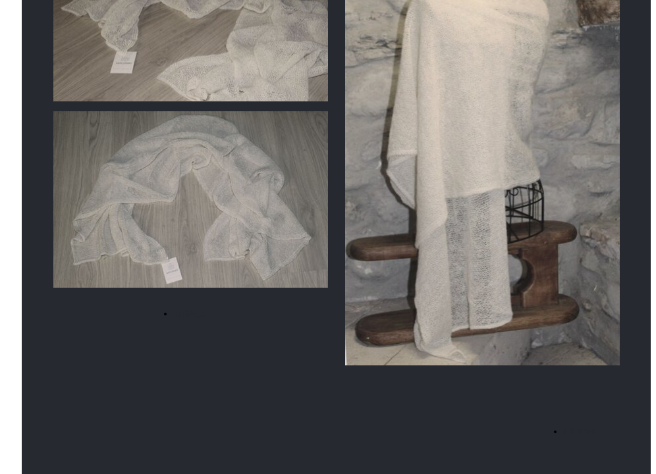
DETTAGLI (189, 313)
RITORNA (580, 431)
